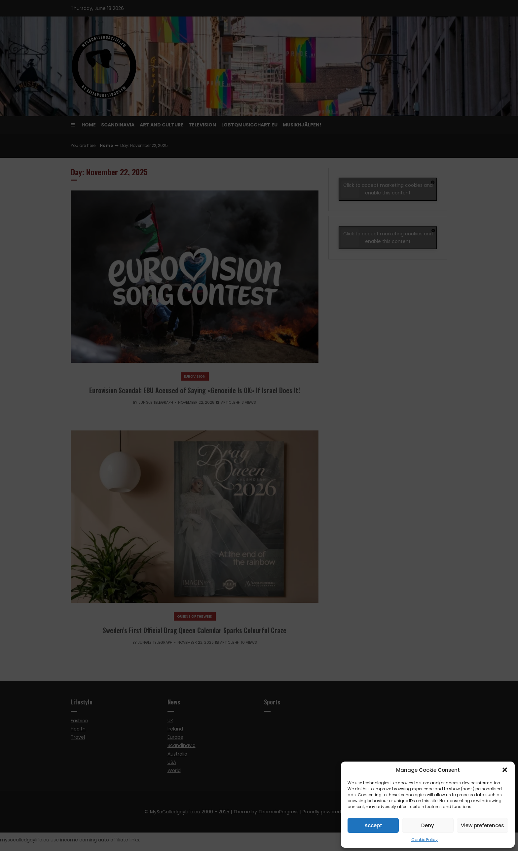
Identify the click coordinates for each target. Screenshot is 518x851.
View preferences (482, 825)
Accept (373, 825)
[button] (504, 769)
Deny (427, 825)
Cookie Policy (424, 839)
